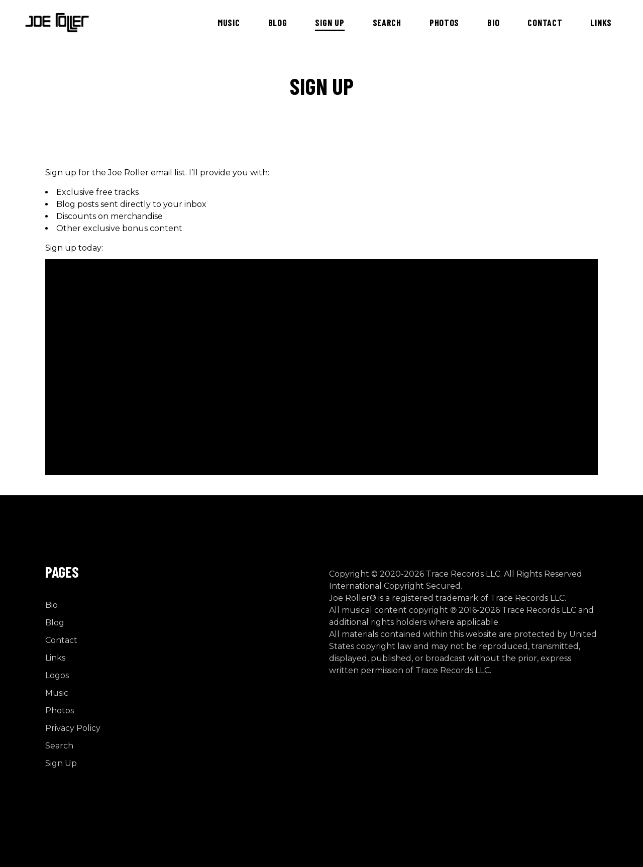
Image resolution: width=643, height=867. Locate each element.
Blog (54, 622)
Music (56, 693)
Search (59, 745)
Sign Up (61, 763)
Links (55, 658)
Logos (57, 675)
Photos (59, 710)
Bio (51, 605)
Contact (61, 640)
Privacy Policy (72, 728)
